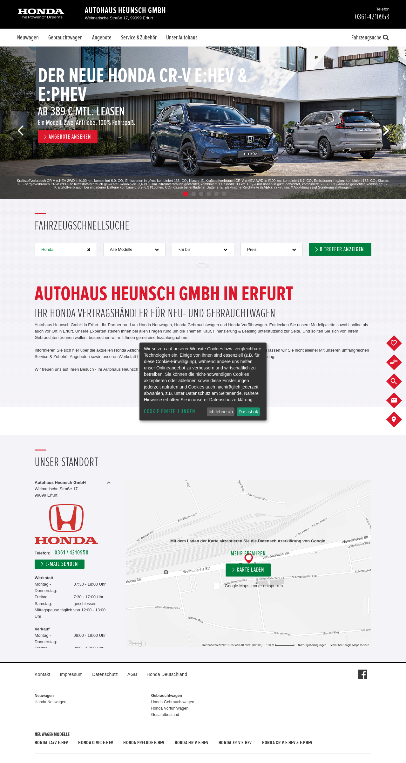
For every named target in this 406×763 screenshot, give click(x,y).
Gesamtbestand (165, 714)
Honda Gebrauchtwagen (172, 702)
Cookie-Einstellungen (169, 412)
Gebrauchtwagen (65, 37)
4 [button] (208, 194)
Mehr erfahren (248, 554)
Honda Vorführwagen (170, 708)
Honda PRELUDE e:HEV (143, 742)
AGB (132, 674)
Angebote (102, 37)
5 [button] (216, 194)
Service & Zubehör (139, 37)
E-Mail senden (61, 564)
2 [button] (193, 194)
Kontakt (42, 674)
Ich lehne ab (220, 411)
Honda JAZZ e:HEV (51, 742)
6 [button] (224, 194)
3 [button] (201, 194)
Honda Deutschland (167, 674)
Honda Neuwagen (50, 702)
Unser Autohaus (181, 37)
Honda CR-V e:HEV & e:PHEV (287, 742)
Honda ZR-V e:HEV (235, 742)
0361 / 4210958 (71, 553)
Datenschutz (105, 674)
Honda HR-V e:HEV (191, 742)
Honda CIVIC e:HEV (95, 742)
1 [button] (185, 193)
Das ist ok (248, 411)
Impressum (71, 674)
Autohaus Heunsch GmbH (125, 10)
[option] (203, 122)
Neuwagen (28, 37)
